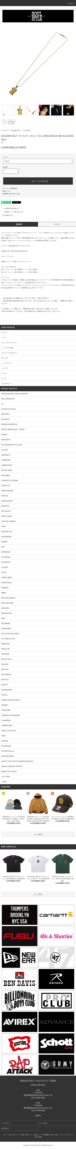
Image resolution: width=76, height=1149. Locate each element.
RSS (36, 1137)
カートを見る (43, 1123)
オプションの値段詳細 (9, 188)
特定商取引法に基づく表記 (11, 194)
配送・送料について (26, 1134)
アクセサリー (11, 120)
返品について (6, 191)
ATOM (40, 1137)
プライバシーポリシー (66, 1134)
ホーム (4, 120)
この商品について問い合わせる (11, 212)
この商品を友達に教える (9, 208)
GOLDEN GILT (12, 122)
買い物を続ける (6, 215)
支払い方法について (14, 1134)
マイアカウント (6, 1123)
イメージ (57, 224)
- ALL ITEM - (11, 123)
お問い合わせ (5, 1128)
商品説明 (19, 224)
